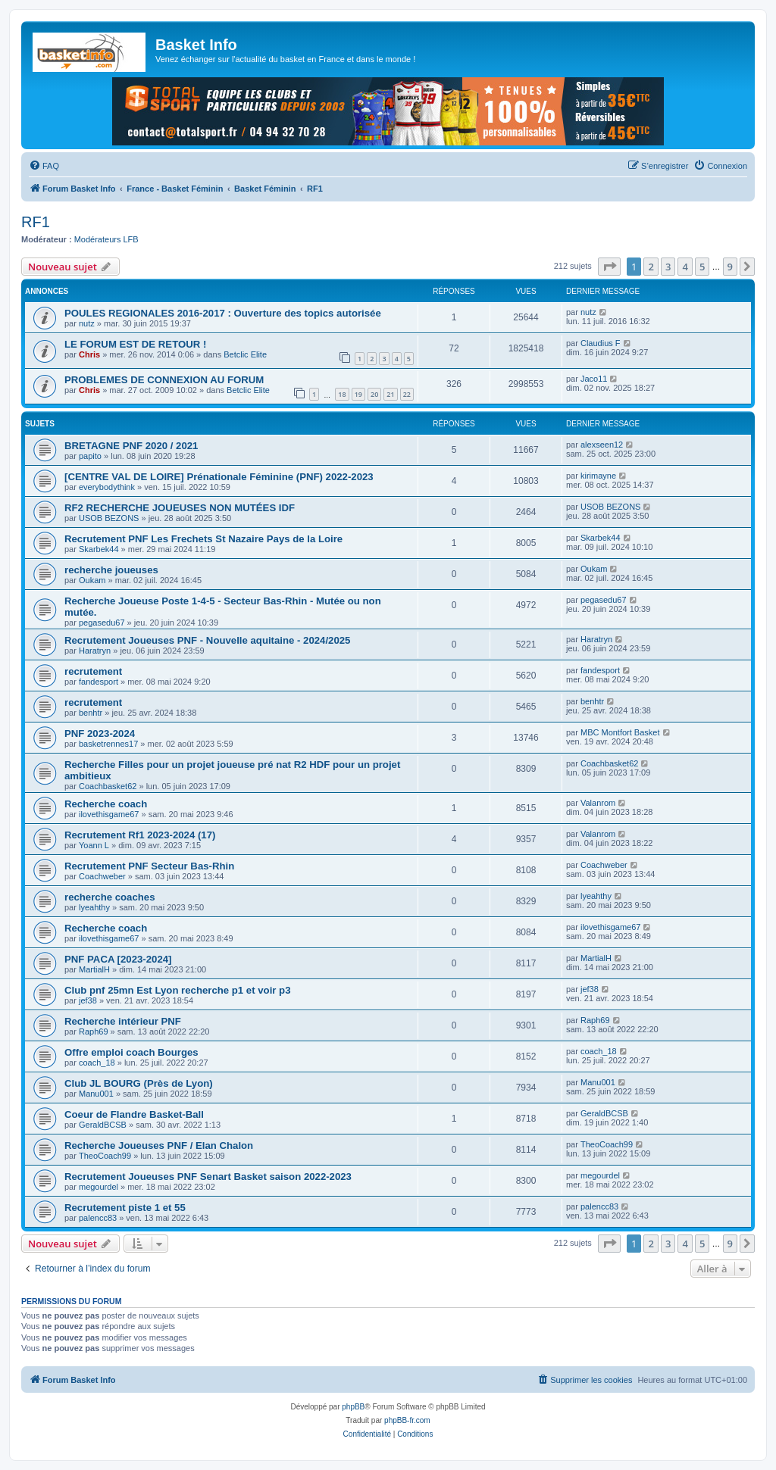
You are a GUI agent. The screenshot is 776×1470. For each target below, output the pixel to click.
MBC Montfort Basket (620, 732)
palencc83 (98, 1217)
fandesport (98, 681)
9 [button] (730, 266)
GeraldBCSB (103, 1124)
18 (342, 394)
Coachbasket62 (107, 786)
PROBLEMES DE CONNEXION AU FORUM (164, 379)
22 (407, 394)
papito (90, 455)
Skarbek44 (99, 549)
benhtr (90, 712)
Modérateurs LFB (106, 239)
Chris (89, 354)
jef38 (88, 1000)
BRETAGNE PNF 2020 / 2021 (131, 445)
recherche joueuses (111, 570)
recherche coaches (109, 897)
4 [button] (684, 266)
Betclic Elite (245, 354)
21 (390, 394)
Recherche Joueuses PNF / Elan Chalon (158, 1145)
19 (358, 394)
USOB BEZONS (109, 518)
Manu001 (96, 1093)
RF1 (35, 222)
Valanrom (597, 802)
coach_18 (97, 1062)
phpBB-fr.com (407, 1420)
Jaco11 (593, 378)
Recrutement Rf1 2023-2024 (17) (139, 835)
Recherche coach (105, 804)
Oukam (92, 580)
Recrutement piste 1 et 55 (125, 1207)
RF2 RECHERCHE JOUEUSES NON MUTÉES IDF (179, 507)
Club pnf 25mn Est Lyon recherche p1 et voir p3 (177, 990)
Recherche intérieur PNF (122, 1021)
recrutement (93, 671)
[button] (609, 266)
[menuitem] (44, 166)
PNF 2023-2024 (99, 733)
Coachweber (102, 876)
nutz (87, 323)
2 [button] (650, 266)
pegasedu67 (102, 622)
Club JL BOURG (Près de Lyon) (138, 1083)
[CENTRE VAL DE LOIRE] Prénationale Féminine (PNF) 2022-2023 (219, 476)
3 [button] (668, 266)
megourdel (98, 1186)
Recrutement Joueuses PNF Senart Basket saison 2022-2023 (208, 1176)
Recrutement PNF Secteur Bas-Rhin (149, 866)
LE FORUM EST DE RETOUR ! (135, 344)
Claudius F (600, 343)
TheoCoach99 (105, 1155)
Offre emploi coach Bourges (131, 1052)
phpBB (353, 1407)
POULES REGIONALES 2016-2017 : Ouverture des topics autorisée (222, 313)
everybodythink (107, 487)
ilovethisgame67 (109, 814)
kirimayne (598, 475)
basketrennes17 (108, 743)
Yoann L (94, 845)
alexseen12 (601, 444)
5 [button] (702, 266)
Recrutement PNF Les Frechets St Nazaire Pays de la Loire (203, 539)
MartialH (94, 969)
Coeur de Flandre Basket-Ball (134, 1114)
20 (374, 394)
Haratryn (95, 650)
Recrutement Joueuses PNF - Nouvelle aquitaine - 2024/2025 (207, 640)
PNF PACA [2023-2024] (117, 959)
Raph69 (93, 1031)
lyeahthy (94, 907)
